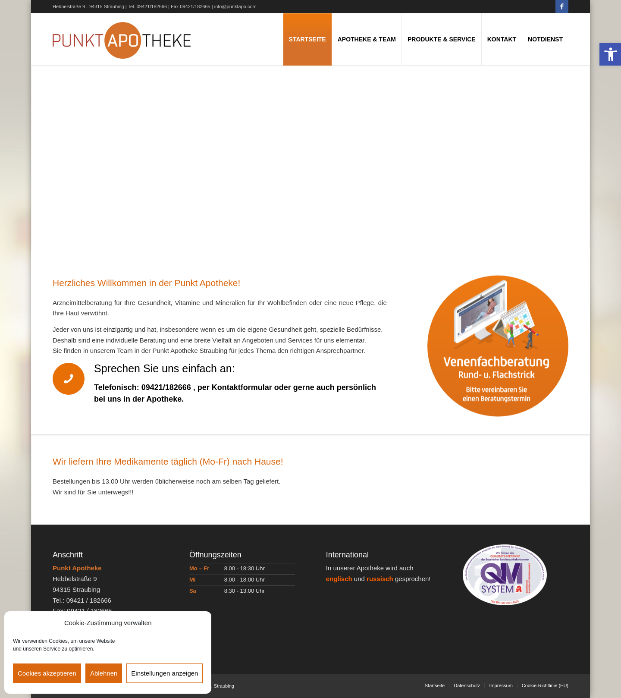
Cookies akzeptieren (47, 673)
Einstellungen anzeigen (164, 673)
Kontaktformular (242, 387)
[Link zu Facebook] (561, 6)
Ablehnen (103, 673)
